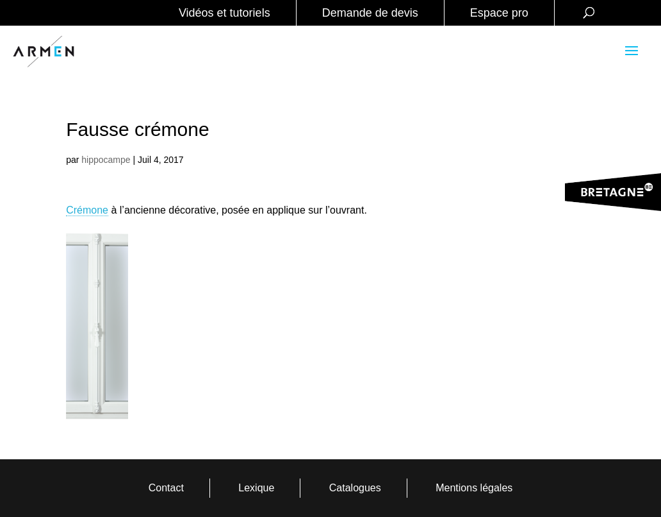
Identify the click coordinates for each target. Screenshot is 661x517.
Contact (166, 487)
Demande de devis (370, 12)
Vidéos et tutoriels (224, 12)
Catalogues (355, 487)
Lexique (256, 487)
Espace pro (499, 12)
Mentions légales (474, 487)
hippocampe (105, 160)
